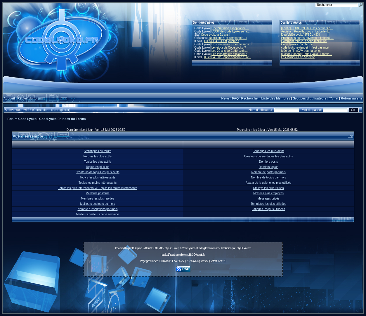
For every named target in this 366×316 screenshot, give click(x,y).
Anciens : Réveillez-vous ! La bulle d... (306, 31)
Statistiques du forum (97, 151)
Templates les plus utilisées (268, 203)
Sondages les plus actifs (268, 151)
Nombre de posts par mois (268, 172)
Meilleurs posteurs (97, 193)
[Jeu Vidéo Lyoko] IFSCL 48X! (300, 34)
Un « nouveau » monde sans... (231, 44)
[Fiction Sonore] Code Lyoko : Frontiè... (306, 54)
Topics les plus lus (98, 167)
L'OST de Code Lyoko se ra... (230, 31)
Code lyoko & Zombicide (297, 44)
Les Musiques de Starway (298, 57)
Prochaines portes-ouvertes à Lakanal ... (307, 38)
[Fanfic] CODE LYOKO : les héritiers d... (307, 28)
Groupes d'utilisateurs (310, 98)
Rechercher (250, 98)
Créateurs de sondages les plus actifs (268, 156)
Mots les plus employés (268, 193)
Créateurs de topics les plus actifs (97, 172)
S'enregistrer (60, 109)
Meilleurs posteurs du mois (97, 203)
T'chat (334, 98)
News (225, 98)
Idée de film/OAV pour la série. (301, 50)
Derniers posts (268, 161)
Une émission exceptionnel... (230, 28)
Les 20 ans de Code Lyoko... (230, 50)
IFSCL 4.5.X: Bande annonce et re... (227, 57)
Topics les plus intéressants (97, 177)
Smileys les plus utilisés (268, 188)
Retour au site (351, 98)
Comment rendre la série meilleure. (304, 41)
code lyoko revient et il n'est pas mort (305, 47)
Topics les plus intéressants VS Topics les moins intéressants (97, 188)
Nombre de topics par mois (268, 177)
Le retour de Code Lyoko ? (228, 47)
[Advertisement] (183, 291)
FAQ (235, 98)
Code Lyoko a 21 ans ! (215, 34)
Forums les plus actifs (98, 156)
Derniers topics (268, 167)
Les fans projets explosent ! (229, 54)
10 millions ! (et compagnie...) (228, 38)
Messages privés (269, 198)
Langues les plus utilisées (268, 209)
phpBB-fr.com (244, 248)
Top (350, 136)
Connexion (40, 109)
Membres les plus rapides (97, 198)
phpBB (132, 248)
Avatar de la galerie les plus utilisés (268, 182)
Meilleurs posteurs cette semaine (97, 214)
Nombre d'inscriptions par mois (97, 209)
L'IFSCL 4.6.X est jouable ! (221, 41)
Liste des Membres (275, 98)
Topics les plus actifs (97, 161)
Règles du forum (30, 98)
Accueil (9, 98)
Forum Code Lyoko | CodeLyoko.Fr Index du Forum (46, 119)
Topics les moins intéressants (98, 182)
